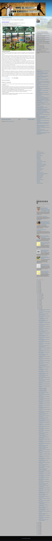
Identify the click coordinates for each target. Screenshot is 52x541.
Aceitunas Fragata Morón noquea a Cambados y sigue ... (43, 509)
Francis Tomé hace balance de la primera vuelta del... (43, 465)
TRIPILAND (38, 180)
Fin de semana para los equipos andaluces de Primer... (43, 365)
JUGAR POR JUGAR (40, 172)
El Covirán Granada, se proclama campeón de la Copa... (43, 435)
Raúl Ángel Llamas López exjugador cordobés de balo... (43, 492)
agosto (40, 299)
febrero (40, 307)
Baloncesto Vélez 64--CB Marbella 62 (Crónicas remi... (44, 337)
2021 (38, 287)
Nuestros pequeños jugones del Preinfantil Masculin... (43, 320)
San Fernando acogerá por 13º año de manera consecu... (44, 380)
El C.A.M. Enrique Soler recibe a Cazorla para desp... (43, 376)
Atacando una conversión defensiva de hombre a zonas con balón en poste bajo (45, 272)
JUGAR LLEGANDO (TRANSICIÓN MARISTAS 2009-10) (42, 108)
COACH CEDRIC (39, 160)
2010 (38, 530)
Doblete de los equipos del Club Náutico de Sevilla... (43, 494)
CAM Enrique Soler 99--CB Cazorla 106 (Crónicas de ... (43, 340)
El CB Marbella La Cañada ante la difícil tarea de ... (43, 369)
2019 (38, 290)
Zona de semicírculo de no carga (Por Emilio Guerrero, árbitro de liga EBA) (45, 251)
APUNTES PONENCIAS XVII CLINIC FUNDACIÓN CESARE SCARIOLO (42, 73)
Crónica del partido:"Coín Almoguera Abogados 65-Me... (43, 412)
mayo (39, 303)
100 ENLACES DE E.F (40, 152)
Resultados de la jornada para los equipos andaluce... (43, 433)
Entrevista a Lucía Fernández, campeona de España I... (42, 469)
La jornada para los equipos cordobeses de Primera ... (42, 388)
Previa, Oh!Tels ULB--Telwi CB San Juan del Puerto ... (43, 477)
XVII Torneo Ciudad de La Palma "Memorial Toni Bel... (43, 354)
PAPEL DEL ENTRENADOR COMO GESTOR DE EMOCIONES (42, 117)
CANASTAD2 (39, 159)
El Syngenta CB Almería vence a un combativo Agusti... (43, 503)
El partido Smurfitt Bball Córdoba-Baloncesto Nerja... (43, 335)
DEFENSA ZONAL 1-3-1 (40, 96)
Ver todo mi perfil (39, 25)
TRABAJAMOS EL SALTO (41, 129)
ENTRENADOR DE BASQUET (41, 165)
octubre (40, 296)
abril (39, 304)
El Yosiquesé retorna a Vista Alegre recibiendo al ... (43, 456)
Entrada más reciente (6, 119)
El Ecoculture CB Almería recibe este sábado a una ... (43, 350)
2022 (38, 286)
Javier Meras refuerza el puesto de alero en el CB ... (43, 497)
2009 (38, 531)
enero (39, 308)
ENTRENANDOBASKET (40, 166)
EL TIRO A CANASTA (40, 106)
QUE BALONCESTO (40, 177)
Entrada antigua (31, 119)
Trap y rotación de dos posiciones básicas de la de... (43, 393)
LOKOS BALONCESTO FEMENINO (42, 173)
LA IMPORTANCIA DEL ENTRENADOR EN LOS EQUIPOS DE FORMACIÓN (43, 110)
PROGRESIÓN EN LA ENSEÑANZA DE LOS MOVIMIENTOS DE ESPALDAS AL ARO (43, 123)
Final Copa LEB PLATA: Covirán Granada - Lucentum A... (43, 484)
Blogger (29, 538)
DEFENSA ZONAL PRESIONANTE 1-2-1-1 (43, 97)
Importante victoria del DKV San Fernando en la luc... (43, 414)
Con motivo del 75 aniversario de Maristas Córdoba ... (43, 460)
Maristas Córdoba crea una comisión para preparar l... (43, 397)
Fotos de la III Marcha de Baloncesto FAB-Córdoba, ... (43, 482)
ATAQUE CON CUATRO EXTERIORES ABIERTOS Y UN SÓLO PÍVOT (43, 76)
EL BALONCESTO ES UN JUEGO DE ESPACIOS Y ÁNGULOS (42, 102)
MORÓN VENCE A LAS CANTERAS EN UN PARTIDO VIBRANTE (45, 258)
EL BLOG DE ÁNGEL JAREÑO (41, 161)
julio (39, 300)
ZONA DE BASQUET (40, 183)
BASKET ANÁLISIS (40, 155)
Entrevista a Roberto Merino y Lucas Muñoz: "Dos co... (43, 426)
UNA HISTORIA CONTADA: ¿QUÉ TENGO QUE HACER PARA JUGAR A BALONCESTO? (43, 133)
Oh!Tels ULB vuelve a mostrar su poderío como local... (43, 513)
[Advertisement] (44, 61)
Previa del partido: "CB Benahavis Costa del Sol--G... (43, 371)
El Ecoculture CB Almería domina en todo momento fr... (43, 325)
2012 (38, 527)
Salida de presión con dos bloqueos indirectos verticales (45, 265)
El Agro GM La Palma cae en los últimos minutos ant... (43, 507)
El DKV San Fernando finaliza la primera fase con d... (43, 331)
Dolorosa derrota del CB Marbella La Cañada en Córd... (43, 420)
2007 (38, 534)
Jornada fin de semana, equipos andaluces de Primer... (43, 446)
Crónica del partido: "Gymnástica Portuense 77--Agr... (43, 418)
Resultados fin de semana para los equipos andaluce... (43, 346)
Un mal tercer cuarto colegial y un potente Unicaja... (43, 505)
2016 (38, 522)
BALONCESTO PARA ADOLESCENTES (43, 81)
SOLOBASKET (39, 178)
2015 (38, 523)
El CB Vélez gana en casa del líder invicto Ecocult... (43, 429)
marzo (40, 305)
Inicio (19, 119)
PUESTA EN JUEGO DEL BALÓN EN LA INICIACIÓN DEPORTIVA (43, 126)
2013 (38, 526)
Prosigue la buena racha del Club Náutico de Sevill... (43, 314)
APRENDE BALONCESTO (41, 153)
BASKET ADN (39, 154)
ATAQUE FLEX (39, 78)
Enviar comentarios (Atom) (10, 121)
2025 (38, 282)
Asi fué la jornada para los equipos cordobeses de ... (43, 486)
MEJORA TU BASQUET (40, 174)
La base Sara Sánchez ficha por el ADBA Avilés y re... (43, 437)
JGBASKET (38, 171)
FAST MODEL (39, 167)
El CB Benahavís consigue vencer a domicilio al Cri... (43, 407)
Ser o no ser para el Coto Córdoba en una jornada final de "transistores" (45, 236)
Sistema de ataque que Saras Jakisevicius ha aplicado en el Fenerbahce (45, 243)
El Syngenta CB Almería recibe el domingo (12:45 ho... (43, 373)
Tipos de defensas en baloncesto (42, 216)
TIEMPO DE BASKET (40, 179)
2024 (38, 283)
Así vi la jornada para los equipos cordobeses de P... (43, 318)
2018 (38, 291)
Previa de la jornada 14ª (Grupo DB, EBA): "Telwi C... (43, 363)
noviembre (40, 295)
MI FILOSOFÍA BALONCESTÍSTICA (42, 111)
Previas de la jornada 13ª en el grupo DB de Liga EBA (43, 467)
